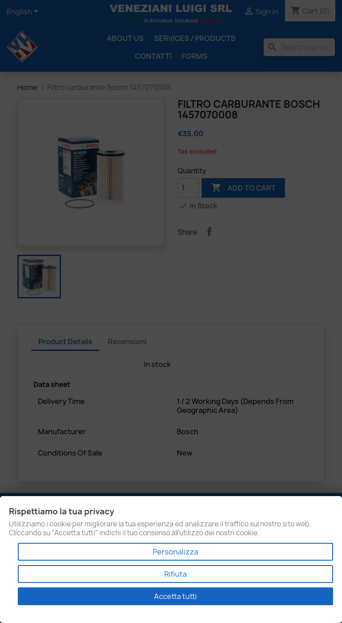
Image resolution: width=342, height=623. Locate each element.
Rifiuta (175, 574)
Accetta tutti (175, 596)
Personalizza (175, 552)
